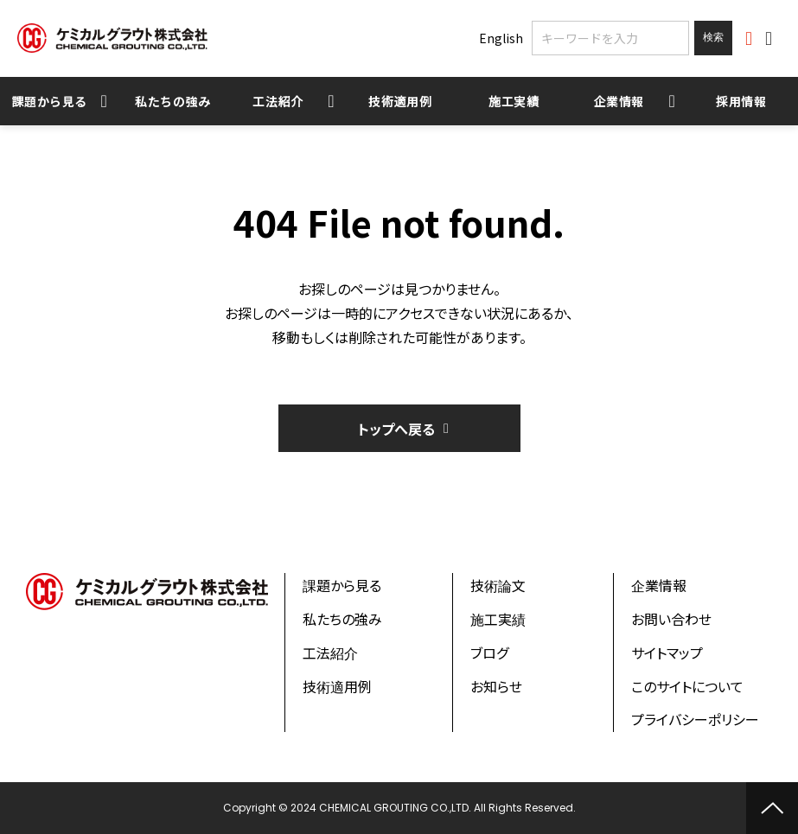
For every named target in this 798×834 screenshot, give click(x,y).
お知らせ (496, 686)
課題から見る (49, 101)
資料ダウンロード (751, 38)
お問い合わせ (771, 38)
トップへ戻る (396, 428)
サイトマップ (667, 652)
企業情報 (619, 101)
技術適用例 (399, 101)
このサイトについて (687, 686)
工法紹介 (277, 101)
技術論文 (498, 585)
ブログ (489, 652)
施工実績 (513, 101)
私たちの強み (173, 101)
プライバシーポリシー (695, 719)
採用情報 (741, 101)
